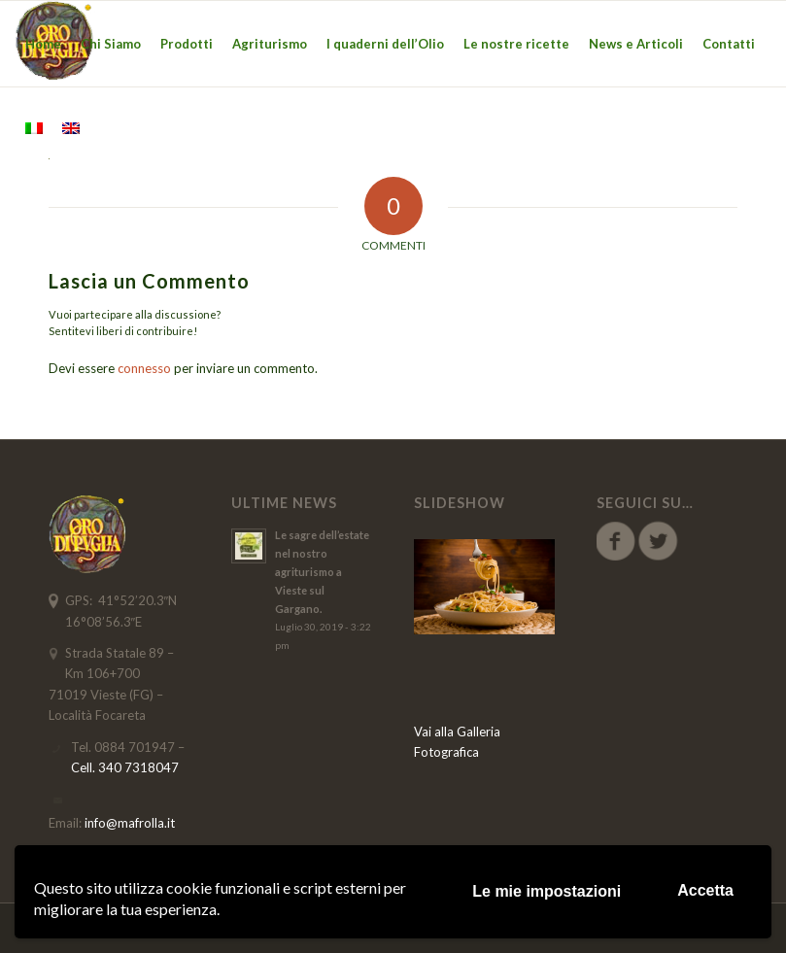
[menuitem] (43, 43)
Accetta (705, 890)
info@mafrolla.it (130, 823)
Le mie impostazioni (546, 891)
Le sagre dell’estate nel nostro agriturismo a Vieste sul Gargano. (322, 571)
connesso (144, 368)
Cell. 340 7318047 (125, 767)
